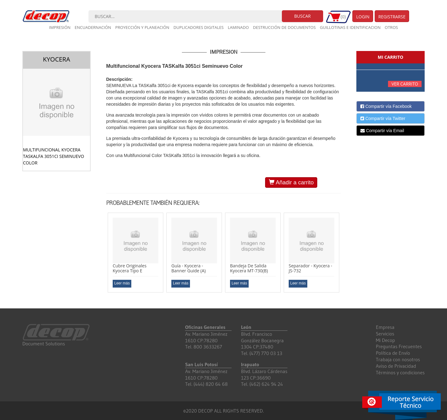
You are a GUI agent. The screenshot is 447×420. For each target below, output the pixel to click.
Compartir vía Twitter (382, 118)
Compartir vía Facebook (386, 106)
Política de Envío (393, 353)
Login (362, 17)
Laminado (238, 27)
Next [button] (345, 257)
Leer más (122, 283)
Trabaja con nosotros (398, 359)
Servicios (385, 333)
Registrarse (392, 17)
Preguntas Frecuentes (399, 346)
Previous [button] (101, 257)
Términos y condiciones (400, 372)
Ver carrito (404, 84)
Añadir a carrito (291, 182)
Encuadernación (93, 27)
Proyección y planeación (142, 27)
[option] (135, 253)
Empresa (385, 327)
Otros (391, 27)
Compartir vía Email (382, 130)
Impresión (59, 27)
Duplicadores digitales (199, 27)
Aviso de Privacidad (396, 366)
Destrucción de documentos (284, 27)
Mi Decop (385, 340)
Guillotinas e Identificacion (350, 27)
